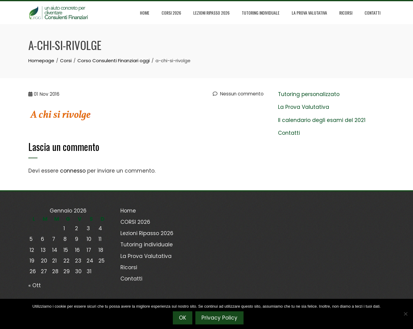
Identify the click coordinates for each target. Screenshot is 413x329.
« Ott (34, 285)
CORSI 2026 (171, 12)
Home (144, 12)
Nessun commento (238, 94)
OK (182, 317)
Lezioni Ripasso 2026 (211, 12)
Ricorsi (345, 12)
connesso (73, 170)
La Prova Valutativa (309, 12)
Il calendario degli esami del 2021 (321, 120)
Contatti (372, 12)
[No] (405, 314)
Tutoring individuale (260, 12)
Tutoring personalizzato (309, 94)
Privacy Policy (219, 317)
